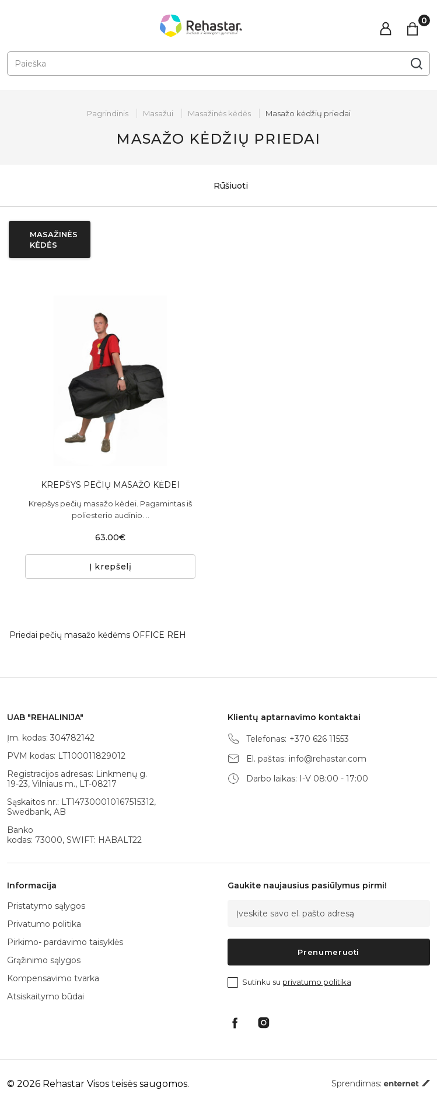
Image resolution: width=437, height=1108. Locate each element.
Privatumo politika (44, 924)
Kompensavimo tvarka (53, 978)
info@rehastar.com (327, 759)
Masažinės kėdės (219, 113)
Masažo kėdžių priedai (308, 113)
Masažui (158, 113)
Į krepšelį (110, 566)
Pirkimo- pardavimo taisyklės (65, 942)
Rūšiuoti (218, 186)
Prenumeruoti (328, 952)
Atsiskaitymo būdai (45, 996)
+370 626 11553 (319, 739)
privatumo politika (316, 982)
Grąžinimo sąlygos (44, 960)
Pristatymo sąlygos (46, 906)
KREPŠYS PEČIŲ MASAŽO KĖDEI (110, 485)
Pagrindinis (107, 113)
